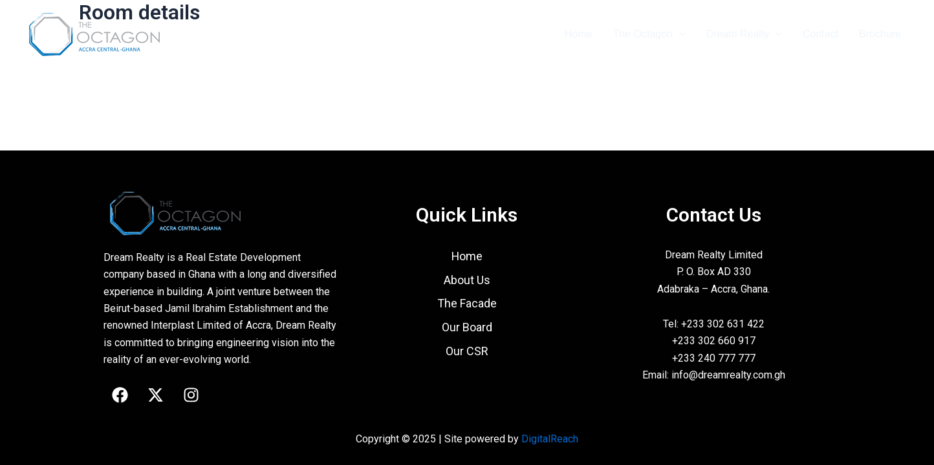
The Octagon (649, 34)
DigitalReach (549, 439)
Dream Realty (744, 34)
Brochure (880, 33)
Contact (820, 33)
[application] (679, 34)
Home (578, 33)
